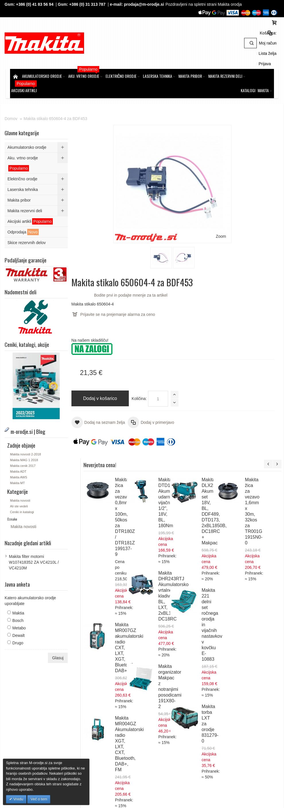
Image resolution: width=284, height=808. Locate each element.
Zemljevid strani (26, 658)
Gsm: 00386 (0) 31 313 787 (233, 730)
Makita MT (22, 459)
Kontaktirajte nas (198, 658)
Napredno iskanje (120, 658)
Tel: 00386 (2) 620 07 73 (231, 724)
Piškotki (94, 701)
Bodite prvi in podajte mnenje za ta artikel (180, 138)
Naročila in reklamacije (160, 658)
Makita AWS (24, 453)
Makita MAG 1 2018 (29, 436)
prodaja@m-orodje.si (149, 4)
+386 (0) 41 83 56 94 (40, 4)
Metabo (24, 604)
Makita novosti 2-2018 (30, 430)
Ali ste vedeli (24, 482)
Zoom (129, 162)
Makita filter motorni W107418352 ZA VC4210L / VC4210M (39, 538)
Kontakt (93, 712)
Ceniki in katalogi (27, 488)
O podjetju (96, 707)
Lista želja (247, 38)
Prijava (266, 38)
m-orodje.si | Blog (59, 658)
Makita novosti (25, 476)
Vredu (17, 799)
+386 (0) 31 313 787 (93, 4)
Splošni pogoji (99, 689)
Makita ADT (23, 447)
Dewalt (24, 611)
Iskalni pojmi (90, 658)
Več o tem (38, 799)
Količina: (154, 247)
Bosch (23, 596)
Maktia (24, 589)
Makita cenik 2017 (28, 441)
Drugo (23, 618)
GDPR (92, 695)
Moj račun (225, 38)
